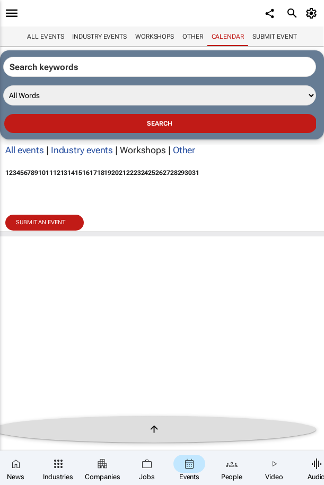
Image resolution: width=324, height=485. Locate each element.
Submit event (274, 36)
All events (45, 36)
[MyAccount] (313, 13)
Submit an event (40, 222)
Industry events (99, 36)
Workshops (154, 36)
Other (192, 36)
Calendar (228, 36)
